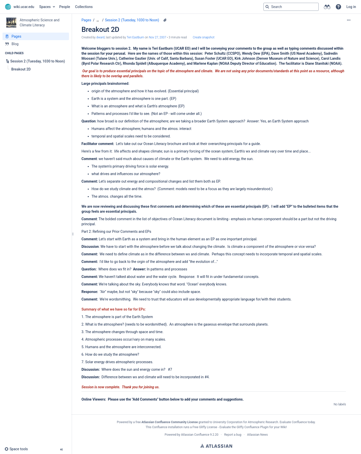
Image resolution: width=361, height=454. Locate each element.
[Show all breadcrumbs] (98, 20)
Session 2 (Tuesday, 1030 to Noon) (132, 20)
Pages (86, 20)
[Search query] (291, 7)
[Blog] (36, 44)
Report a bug (232, 434)
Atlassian (216, 445)
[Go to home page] (20, 7)
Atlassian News (257, 434)
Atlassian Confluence (195, 434)
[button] (338, 7)
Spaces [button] (45, 7)
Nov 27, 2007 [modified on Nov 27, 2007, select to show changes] (157, 37)
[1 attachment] (165, 20)
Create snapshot (203, 37)
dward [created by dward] (100, 37)
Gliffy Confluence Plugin (253, 427)
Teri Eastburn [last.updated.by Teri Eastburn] (135, 37)
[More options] (348, 20)
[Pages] (36, 36)
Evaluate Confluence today (297, 422)
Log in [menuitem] (351, 7)
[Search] (267, 7)
